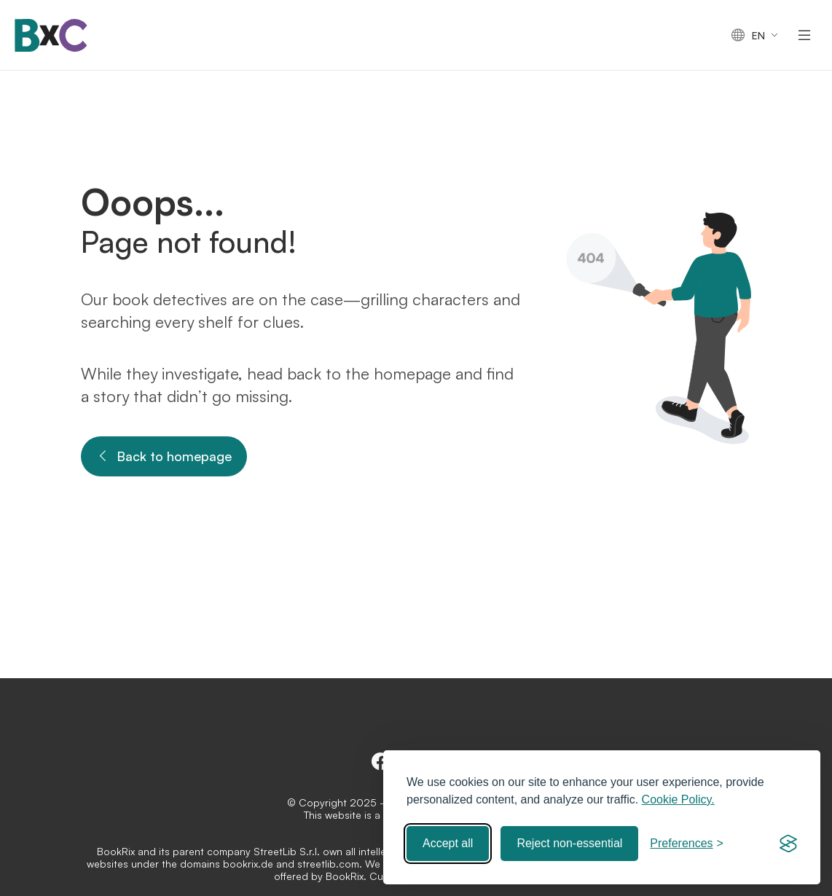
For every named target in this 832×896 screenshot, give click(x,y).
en (748, 35)
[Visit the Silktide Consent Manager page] (788, 843)
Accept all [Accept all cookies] (448, 843)
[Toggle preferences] (686, 843)
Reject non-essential (569, 843)
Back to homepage (164, 456)
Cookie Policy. (678, 799)
